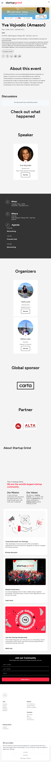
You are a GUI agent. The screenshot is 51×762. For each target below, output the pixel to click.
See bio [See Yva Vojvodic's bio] (25, 175)
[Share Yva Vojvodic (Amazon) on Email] (15, 56)
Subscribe (25, 679)
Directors (5, 710)
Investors (5, 704)
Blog (28, 716)
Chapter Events (31, 705)
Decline (25, 755)
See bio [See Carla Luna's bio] (25, 311)
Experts (4, 705)
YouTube (29, 718)
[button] (49, 2)
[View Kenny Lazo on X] (26, 336)
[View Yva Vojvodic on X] (26, 162)
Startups (5, 707)
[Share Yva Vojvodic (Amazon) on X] (7, 56)
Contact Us (5, 728)
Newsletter (29, 714)
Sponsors (5, 709)
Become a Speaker (31, 707)
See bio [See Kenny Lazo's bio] (25, 348)
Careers (5, 727)
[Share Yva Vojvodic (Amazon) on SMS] (19, 56)
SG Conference (31, 704)
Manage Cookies (25, 758)
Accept (25, 752)
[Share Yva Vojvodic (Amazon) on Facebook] (3, 56)
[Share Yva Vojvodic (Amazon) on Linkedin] (11, 56)
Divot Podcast (30, 719)
